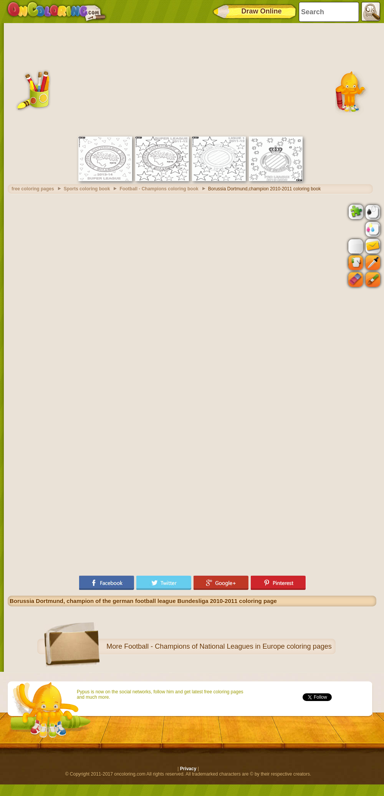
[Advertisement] (192, 79)
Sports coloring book (87, 189)
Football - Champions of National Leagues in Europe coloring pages (227, 646)
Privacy (188, 768)
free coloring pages (33, 189)
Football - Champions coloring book (158, 189)
